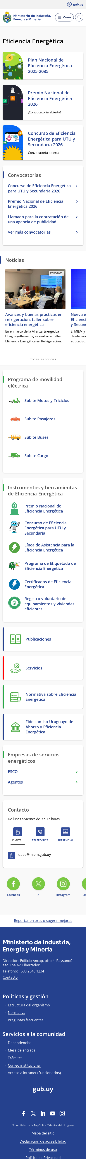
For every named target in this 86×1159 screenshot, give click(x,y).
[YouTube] (52, 1113)
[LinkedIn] (43, 1113)
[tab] (17, 835)
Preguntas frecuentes (25, 1020)
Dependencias (19, 1042)
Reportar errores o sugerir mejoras (43, 920)
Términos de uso (43, 1149)
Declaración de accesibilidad (43, 1141)
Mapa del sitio (43, 1133)
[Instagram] (62, 1113)
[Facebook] (23, 1113)
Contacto (10, 977)
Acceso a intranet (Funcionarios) (34, 1072)
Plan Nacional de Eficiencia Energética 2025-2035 (50, 65)
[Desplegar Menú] (64, 17)
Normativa (16, 1012)
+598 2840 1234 (31, 971)
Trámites (15, 1057)
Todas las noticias (43, 359)
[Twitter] (33, 1113)
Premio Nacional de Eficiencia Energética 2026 (50, 98)
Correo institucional (24, 1065)
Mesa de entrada (22, 1050)
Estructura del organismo (29, 1005)
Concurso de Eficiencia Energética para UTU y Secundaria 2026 (52, 139)
